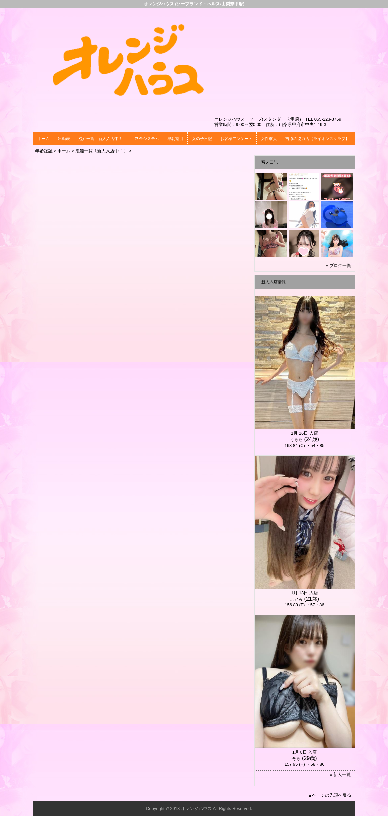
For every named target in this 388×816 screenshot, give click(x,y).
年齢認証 (44, 150)
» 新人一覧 (340, 774)
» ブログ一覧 (338, 265)
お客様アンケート (236, 138)
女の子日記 (202, 138)
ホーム (43, 138)
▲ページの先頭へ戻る (330, 795)
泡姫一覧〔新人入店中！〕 (102, 138)
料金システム (147, 138)
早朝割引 (175, 138)
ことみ (296, 599)
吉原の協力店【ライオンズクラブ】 (317, 138)
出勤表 (64, 138)
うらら (296, 439)
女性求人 (269, 138)
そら (296, 758)
